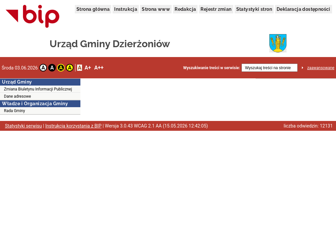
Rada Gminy (14, 110)
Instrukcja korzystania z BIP (73, 125)
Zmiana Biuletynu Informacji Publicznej (38, 89)
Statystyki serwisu (23, 125)
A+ (88, 68)
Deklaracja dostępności (303, 9)
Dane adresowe (17, 96)
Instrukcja (125, 9)
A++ (98, 68)
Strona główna (93, 9)
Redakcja (185, 9)
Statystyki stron (254, 9)
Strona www (156, 9)
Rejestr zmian (215, 9)
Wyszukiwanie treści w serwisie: (211, 68)
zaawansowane (320, 68)
